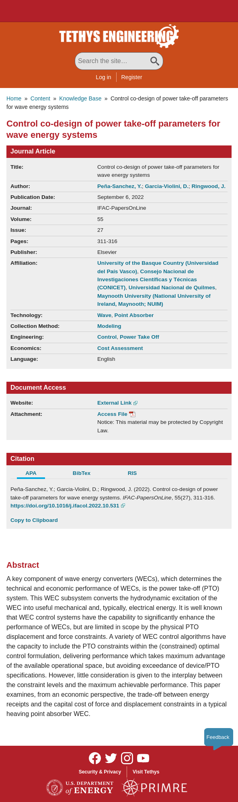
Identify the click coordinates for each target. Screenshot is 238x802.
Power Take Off (139, 337)
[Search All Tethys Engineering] (119, 61)
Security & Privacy (100, 772)
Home (13, 98)
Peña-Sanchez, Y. (119, 186)
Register (131, 77)
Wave (104, 315)
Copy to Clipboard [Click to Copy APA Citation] (34, 520)
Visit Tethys (146, 772)
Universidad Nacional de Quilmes (172, 287)
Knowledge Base (80, 98)
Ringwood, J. (208, 186)
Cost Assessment (120, 348)
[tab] (35, 474)
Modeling (109, 326)
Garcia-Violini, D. (167, 186)
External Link (114, 403)
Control (107, 337)
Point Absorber (134, 315)
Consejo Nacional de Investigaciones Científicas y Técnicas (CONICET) (147, 279)
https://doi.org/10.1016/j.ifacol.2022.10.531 (64, 506)
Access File (112, 414)
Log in (103, 77)
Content (40, 98)
